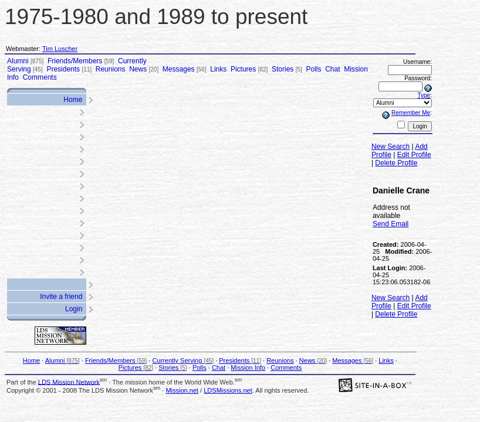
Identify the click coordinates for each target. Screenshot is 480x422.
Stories (287, 69)
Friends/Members (81, 61)
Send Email (390, 224)
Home (72, 100)
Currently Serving (183, 360)
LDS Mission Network (69, 381)
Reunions (111, 69)
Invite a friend (61, 296)
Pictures (249, 69)
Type (423, 95)
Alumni (25, 61)
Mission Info (248, 367)
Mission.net (181, 390)
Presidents (69, 69)
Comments (40, 77)
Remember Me (410, 113)
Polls (313, 69)
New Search (390, 146)
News (143, 69)
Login (73, 309)
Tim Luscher (59, 48)
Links (218, 69)
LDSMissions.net (228, 390)
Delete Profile (396, 163)
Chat (332, 69)
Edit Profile (414, 155)
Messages (185, 69)
